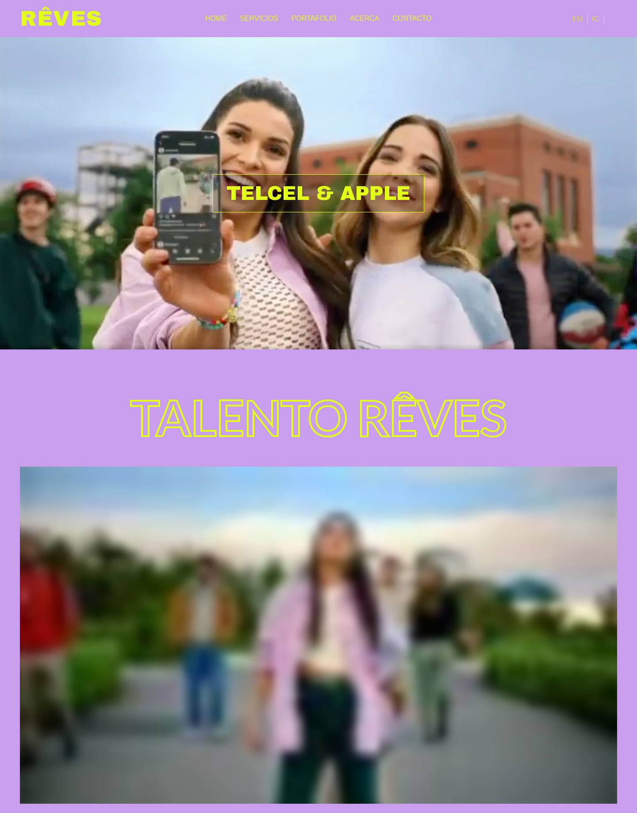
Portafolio (314, 18)
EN (577, 18)
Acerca (365, 18)
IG (595, 18)
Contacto (411, 18)
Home (215, 18)
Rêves (61, 18)
